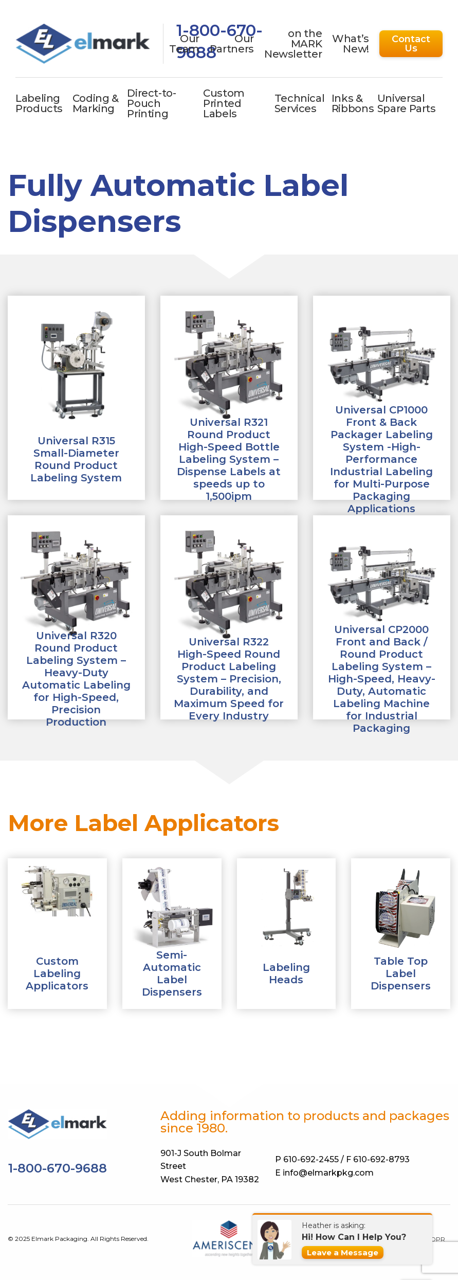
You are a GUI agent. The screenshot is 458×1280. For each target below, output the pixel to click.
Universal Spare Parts (406, 103)
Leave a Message (342, 1252)
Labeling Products (39, 103)
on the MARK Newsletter (293, 43)
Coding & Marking (95, 103)
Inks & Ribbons (353, 103)
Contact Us (411, 43)
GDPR (435, 1239)
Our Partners (232, 43)
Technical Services (299, 103)
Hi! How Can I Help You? (354, 1237)
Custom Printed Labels (224, 103)
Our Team (184, 43)
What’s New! (350, 43)
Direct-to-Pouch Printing (151, 103)
